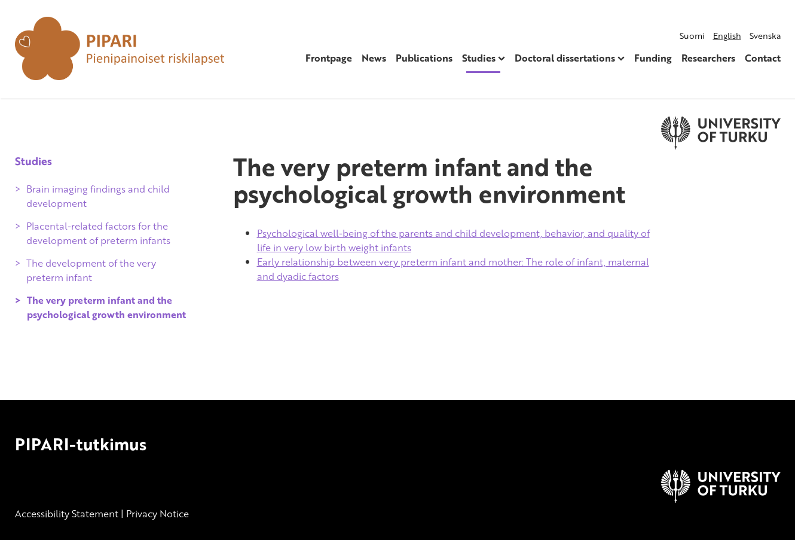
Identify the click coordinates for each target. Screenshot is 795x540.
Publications (424, 58)
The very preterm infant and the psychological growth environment (106, 307)
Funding (653, 58)
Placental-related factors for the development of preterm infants (98, 233)
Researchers (708, 58)
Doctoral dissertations (565, 58)
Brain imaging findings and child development (98, 196)
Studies (479, 58)
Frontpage (328, 58)
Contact (763, 58)
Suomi (692, 35)
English (727, 35)
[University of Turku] (721, 499)
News (374, 58)
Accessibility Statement (66, 514)
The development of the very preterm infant (91, 270)
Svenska (765, 35)
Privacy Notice (157, 514)
